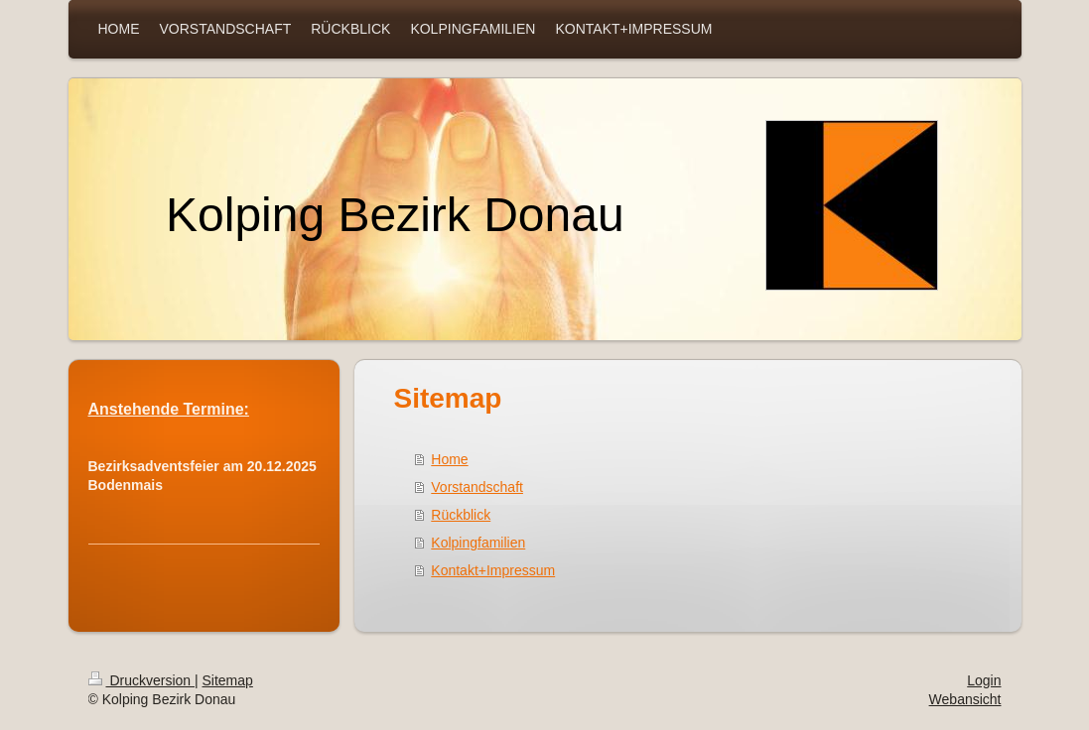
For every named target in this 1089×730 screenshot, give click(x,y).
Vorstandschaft (477, 487)
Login (984, 680)
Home (449, 459)
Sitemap (228, 680)
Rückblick (460, 515)
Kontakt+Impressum (493, 570)
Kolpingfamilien (478, 542)
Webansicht (965, 699)
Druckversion (141, 680)
